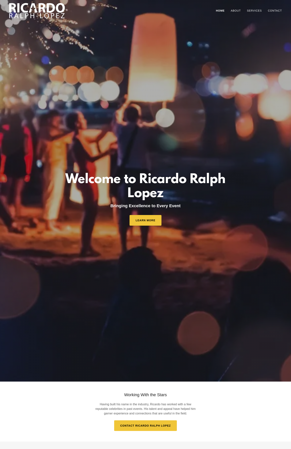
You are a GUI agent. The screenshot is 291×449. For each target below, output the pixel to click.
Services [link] (254, 10)
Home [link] (220, 10)
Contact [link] (275, 10)
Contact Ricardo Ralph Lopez (145, 425)
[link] (37, 10)
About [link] (236, 10)
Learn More (145, 220)
